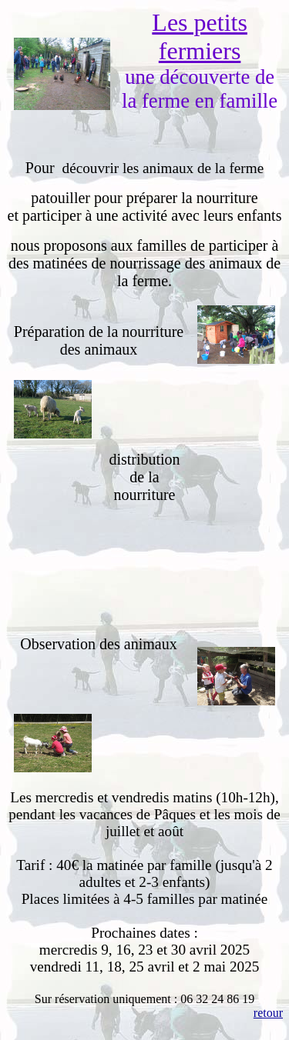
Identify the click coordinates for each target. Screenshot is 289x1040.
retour (268, 1012)
